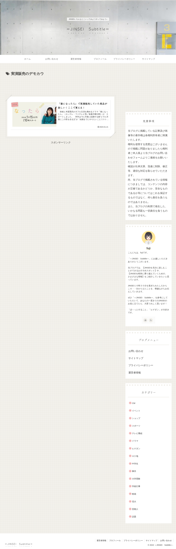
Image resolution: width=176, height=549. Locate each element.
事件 (134, 471)
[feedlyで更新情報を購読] (145, 320)
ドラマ (135, 441)
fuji (148, 248)
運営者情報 (134, 372)
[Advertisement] (61, 84)
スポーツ (136, 426)
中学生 (135, 463)
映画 (134, 494)
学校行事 (136, 486)
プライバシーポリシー (140, 365)
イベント (136, 411)
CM (133, 403)
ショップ (136, 418)
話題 (134, 516)
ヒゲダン (136, 448)
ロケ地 (135, 456)
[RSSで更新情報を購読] (150, 320)
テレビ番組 (137, 433)
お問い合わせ (135, 351)
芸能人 (135, 509)
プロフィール (115, 540)
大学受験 (136, 479)
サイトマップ (135, 358)
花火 (134, 501)
